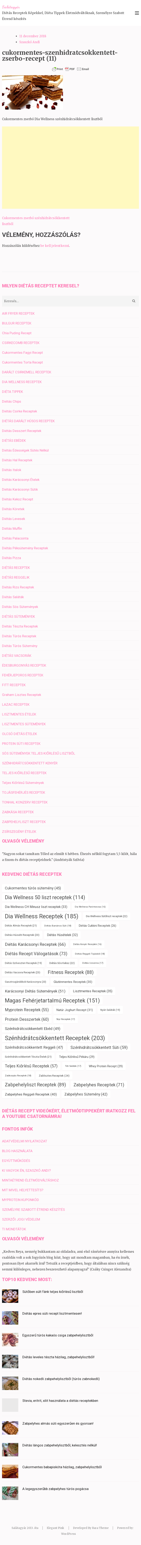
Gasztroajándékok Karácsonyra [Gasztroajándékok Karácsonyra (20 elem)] (25, 981)
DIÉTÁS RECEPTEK (16, 568)
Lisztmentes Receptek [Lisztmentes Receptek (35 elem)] (92, 991)
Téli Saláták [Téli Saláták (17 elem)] (73, 1066)
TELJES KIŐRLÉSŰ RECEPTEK (24, 773)
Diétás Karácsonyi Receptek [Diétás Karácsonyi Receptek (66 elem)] (35, 944)
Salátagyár (11, 6)
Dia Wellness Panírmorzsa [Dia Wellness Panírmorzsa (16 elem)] (90, 906)
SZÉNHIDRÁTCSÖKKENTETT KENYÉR (29, 763)
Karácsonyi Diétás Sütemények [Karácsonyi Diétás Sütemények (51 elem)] (35, 991)
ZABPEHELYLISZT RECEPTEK (24, 822)
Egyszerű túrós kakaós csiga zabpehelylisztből (57, 1335)
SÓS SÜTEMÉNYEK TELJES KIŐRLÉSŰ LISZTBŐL (38, 753)
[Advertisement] (70, 167)
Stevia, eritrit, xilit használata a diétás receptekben (60, 1401)
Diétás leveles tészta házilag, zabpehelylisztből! (58, 1357)
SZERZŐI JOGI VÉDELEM (21, 1219)
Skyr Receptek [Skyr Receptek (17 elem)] (65, 1019)
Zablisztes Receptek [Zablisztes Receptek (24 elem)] (54, 1075)
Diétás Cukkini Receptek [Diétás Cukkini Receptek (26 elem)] (97, 925)
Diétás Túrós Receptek (19, 636)
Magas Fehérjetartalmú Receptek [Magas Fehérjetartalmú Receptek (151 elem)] (52, 1000)
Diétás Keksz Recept (17, 499)
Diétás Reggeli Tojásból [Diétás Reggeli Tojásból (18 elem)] (90, 953)
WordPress (68, 1534)
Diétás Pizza (11, 558)
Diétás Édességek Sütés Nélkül (25, 450)
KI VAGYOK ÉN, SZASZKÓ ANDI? (26, 1170)
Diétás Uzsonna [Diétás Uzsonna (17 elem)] (92, 963)
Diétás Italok (11, 470)
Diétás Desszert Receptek (21, 431)
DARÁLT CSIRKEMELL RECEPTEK (26, 372)
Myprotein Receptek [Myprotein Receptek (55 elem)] (27, 1010)
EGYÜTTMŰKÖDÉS (16, 1161)
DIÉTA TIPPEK (12, 392)
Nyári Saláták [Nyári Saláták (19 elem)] (110, 1010)
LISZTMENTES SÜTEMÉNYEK (24, 724)
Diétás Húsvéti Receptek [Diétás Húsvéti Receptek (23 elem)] (22, 934)
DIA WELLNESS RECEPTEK (22, 382)
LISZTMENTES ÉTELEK (19, 714)
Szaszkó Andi (29, 42)
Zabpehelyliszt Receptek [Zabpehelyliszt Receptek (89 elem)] (35, 1085)
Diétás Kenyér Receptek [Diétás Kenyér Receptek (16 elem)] (87, 944)
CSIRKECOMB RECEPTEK (20, 343)
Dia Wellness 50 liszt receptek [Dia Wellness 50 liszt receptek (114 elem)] (45, 897)
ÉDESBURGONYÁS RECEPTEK (24, 665)
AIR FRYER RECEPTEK (18, 313)
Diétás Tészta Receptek (20, 626)
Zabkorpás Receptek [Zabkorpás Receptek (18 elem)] (18, 1075)
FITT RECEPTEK (14, 685)
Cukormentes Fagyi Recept (22, 353)
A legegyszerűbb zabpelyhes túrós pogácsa (55, 1489)
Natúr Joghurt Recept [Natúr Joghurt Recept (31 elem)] (74, 1010)
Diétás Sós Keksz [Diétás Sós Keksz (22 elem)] (62, 963)
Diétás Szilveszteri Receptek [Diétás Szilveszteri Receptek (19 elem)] (23, 963)
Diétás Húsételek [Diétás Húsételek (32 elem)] (62, 935)
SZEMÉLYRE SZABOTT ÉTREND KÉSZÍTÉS (33, 1210)
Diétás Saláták (13, 597)
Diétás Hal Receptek (17, 460)
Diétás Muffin (12, 528)
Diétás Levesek (13, 519)
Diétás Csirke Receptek (19, 411)
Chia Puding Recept (16, 333)
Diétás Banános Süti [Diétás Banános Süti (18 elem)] (57, 925)
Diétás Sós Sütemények (20, 607)
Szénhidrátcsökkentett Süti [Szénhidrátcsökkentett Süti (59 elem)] (99, 1047)
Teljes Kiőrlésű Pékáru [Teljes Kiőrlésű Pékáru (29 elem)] (76, 1057)
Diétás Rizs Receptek (18, 587)
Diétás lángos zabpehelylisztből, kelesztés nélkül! (59, 1445)
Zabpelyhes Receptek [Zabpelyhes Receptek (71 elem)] (99, 1084)
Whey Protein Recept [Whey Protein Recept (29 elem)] (106, 1066)
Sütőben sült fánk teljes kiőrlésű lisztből (52, 1292)
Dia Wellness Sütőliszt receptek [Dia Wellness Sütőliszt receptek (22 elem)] (106, 916)
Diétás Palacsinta (15, 538)
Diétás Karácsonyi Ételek (20, 480)
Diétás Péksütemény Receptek (25, 548)
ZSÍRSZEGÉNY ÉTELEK (19, 832)
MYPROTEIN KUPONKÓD (20, 1200)
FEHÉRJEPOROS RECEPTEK (22, 675)
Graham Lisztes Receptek (21, 695)
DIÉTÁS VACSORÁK (16, 656)
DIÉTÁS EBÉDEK (14, 440)
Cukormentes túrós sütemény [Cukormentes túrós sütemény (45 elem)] (33, 888)
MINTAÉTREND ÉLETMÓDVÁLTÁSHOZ (30, 1180)
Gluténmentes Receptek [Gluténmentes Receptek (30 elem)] (73, 982)
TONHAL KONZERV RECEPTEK (25, 802)
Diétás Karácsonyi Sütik (20, 489)
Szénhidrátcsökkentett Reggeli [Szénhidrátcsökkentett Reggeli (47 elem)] (34, 1047)
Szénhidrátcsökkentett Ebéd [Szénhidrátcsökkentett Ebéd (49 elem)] (32, 1028)
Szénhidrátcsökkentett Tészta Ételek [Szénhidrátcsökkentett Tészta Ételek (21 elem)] (28, 1056)
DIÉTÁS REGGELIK (15, 577)
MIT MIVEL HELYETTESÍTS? (22, 1190)
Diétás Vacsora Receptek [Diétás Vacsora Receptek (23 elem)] (22, 972)
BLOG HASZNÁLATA (17, 1151)
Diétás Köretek (13, 509)
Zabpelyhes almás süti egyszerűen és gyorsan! (57, 1423)
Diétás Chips (11, 401)
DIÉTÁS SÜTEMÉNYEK (18, 616)
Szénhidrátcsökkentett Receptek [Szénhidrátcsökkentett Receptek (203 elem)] (55, 1038)
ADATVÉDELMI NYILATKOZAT (24, 1141)
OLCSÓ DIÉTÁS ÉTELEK (19, 734)
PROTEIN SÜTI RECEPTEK (21, 744)
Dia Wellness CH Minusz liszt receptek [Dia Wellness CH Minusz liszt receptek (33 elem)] (36, 907)
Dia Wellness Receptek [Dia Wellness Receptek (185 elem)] (41, 916)
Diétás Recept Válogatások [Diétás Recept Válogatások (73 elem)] (36, 953)
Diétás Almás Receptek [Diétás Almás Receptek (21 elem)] (21, 925)
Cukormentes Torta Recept (22, 362)
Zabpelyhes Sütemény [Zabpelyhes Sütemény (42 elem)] (85, 1094)
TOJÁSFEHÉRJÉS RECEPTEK (23, 792)
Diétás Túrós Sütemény (19, 646)
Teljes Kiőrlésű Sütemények (23, 783)
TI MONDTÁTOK (14, 1229)
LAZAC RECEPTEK (15, 704)
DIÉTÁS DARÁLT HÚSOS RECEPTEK (28, 421)
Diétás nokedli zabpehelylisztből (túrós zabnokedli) (61, 1379)
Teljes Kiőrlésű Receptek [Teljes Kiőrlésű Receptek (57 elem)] (31, 1066)
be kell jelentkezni (54, 246)
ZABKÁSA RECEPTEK (18, 812)
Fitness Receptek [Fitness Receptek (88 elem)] (71, 972)
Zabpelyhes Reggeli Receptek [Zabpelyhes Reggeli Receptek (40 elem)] (31, 1094)
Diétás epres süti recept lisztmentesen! (52, 1313)
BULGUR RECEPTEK (16, 323)
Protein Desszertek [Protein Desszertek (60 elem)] (27, 1019)
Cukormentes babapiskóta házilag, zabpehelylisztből (62, 1467)
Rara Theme (100, 1528)
